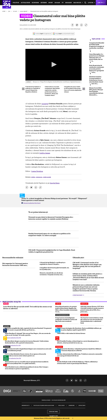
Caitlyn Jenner (44, 153)
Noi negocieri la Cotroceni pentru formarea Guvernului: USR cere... (15, 264)
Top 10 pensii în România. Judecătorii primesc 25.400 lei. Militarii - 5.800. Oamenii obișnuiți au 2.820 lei (79, 349)
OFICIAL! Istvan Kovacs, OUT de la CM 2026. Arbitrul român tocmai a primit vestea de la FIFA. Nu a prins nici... (92, 309)
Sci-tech (15, 11)
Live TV (100, 3)
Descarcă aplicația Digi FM (13, 337)
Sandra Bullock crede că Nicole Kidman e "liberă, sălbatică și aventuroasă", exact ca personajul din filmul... (77, 362)
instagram (39, 177)
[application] (53, 64)
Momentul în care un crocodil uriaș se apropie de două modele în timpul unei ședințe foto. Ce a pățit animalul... (26, 362)
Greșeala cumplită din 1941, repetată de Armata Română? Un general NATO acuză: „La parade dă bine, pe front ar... (28, 329)
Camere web (71, 405)
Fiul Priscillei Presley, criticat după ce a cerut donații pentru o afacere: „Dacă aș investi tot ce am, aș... (78, 342)
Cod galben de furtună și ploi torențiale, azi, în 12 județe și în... (54, 268)
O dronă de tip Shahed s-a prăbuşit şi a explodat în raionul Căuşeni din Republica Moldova (33, 89)
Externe (44, 2)
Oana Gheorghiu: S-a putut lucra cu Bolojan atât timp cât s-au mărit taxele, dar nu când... (96, 57)
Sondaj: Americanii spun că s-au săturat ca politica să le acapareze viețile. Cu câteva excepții (49, 234)
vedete (33, 177)
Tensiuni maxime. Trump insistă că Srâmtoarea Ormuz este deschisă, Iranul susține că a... (96, 80)
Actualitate (25, 2)
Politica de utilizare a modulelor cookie (43, 405)
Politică (16, 2)
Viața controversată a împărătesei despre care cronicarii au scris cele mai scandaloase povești (28, 349)
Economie (35, 2)
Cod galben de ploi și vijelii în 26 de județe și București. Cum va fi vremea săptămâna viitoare (72, 89)
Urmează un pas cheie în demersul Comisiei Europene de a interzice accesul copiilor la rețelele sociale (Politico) (50, 218)
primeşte (45, 104)
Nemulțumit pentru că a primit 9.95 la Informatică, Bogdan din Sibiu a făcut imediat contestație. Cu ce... (66, 309)
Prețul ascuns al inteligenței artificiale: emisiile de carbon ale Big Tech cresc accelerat (66, 319)
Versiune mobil (53, 411)
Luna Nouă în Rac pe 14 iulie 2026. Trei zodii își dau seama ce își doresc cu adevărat (27, 307)
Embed (28, 82)
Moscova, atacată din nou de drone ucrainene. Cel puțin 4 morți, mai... (51, 274)
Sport (50, 2)
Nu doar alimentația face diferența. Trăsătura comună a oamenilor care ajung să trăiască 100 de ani (79, 355)
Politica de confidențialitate (59, 400)
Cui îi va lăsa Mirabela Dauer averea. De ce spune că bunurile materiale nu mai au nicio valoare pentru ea (25, 355)
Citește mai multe (78, 295)
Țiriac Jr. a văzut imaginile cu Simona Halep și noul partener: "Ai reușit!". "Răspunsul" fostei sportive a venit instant (54, 199)
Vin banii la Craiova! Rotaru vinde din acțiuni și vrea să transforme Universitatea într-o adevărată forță (91, 320)
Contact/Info (81, 405)
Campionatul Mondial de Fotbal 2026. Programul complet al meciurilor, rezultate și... (96, 46)
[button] (53, 64)
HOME (4, 11)
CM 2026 (57, 2)
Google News (55, 183)
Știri (9, 11)
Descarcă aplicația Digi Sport (32, 203)
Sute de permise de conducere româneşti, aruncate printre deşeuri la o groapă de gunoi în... (96, 68)
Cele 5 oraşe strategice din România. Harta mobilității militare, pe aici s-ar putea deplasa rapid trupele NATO (79, 329)
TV (63, 2)
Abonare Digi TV (25, 405)
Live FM (90, 2)
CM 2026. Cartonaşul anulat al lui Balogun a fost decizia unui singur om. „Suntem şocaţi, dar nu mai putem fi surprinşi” (87, 265)
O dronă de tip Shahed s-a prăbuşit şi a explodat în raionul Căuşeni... (52, 263)
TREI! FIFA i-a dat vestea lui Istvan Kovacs (71, 333)
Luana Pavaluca (37, 171)
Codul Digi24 (61, 405)
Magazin (68, 2)
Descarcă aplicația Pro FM (13, 345)
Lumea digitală (24, 11)
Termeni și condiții (46, 400)
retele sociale (47, 177)
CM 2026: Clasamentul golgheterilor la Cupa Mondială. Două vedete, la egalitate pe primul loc (51, 251)
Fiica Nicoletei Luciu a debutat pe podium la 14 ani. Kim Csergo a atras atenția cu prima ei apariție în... (26, 368)
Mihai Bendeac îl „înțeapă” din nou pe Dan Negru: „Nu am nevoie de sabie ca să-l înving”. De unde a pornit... (28, 334)
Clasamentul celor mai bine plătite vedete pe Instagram (44, 11)
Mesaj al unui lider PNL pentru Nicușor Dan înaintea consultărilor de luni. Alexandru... (96, 91)
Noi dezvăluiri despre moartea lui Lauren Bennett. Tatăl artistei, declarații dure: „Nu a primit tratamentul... (27, 342)
